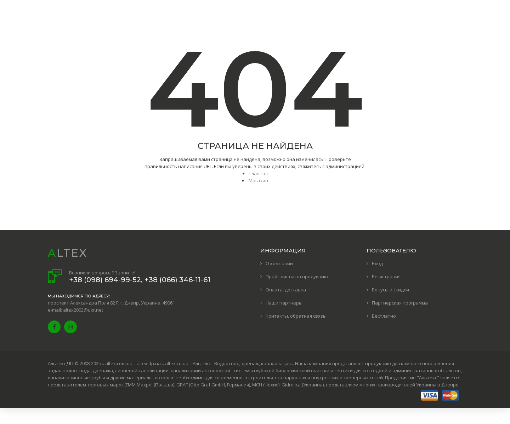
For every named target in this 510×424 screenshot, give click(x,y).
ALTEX (67, 253)
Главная (258, 173)
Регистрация (386, 276)
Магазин (258, 180)
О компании (279, 263)
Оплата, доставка (286, 289)
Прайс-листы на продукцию (297, 276)
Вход (377, 263)
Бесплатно (384, 316)
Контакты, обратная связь (296, 316)
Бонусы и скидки (390, 289)
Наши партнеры (284, 303)
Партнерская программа (400, 303)
